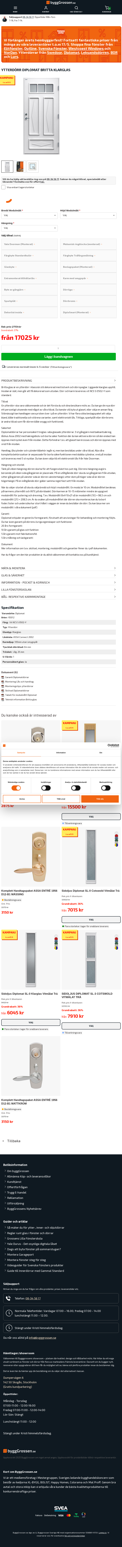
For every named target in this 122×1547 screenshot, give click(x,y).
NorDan (10, 52)
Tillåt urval (61, 799)
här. (42, 181)
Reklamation (15, 1198)
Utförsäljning (15, 1203)
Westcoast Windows (86, 48)
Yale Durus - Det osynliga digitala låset (32, 1243)
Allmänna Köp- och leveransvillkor (29, 1176)
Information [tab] (61, 753)
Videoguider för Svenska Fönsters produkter (35, 1265)
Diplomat (71, 52)
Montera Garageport (20, 1254)
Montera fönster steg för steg (26, 1260)
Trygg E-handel (16, 1192)
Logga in (103, 1532)
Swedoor (54, 52)
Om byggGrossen (18, 1171)
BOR (114, 52)
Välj (91, 816)
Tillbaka (10, 1141)
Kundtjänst (14, 1181)
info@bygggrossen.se (42, 1337)
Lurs (14, 56)
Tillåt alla (100, 799)
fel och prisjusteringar (74, 1535)
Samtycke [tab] (21, 753)
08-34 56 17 (28, 17)
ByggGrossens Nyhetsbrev (24, 1208)
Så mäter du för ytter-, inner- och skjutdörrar (35, 1227)
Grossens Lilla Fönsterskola (25, 1238)
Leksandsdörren (95, 52)
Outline (30, 48)
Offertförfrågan (17, 1187)
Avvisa (22, 799)
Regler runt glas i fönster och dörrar (30, 1233)
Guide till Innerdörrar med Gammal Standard (35, 1270)
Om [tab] (100, 753)
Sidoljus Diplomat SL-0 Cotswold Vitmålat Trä (90, 890)
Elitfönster (13, 48)
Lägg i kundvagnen (58, 356)
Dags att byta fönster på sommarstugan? (34, 1249)
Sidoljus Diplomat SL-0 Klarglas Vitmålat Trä (29, 993)
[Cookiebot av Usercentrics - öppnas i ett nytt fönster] (105, 745)
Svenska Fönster (52, 48)
